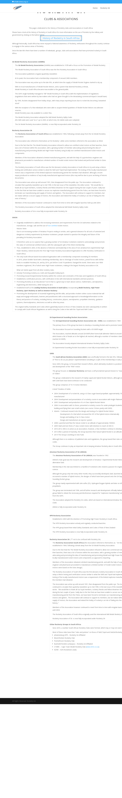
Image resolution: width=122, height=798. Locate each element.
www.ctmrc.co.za (92, 647)
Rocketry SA (105, 8)
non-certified (52, 226)
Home (95, 8)
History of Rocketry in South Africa (61, 38)
